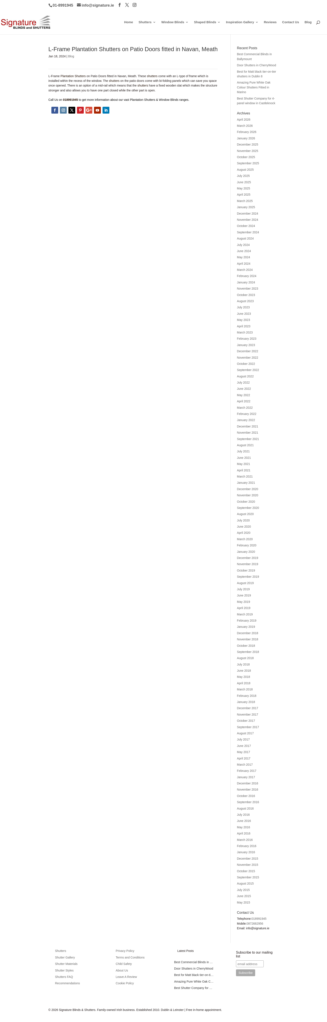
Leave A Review (126, 977)
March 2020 (245, 539)
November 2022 (247, 357)
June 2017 (244, 746)
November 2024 (247, 219)
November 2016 (247, 789)
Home (128, 22)
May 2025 (243, 188)
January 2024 (246, 282)
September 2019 (248, 576)
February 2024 (246, 276)
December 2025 (247, 144)
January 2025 (246, 207)
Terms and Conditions (130, 957)
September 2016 (248, 802)
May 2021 (243, 464)
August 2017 (245, 733)
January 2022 (246, 420)
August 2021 (245, 445)
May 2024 (243, 257)
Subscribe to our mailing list (254, 954)
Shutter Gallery (65, 957)
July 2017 (243, 739)
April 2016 (243, 833)
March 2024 (245, 269)
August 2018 (245, 658)
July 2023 (243, 307)
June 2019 (244, 595)
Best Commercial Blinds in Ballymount (194, 962)
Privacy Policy (125, 951)
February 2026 (246, 132)
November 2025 (247, 151)
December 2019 (247, 558)
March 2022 (245, 407)
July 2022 (243, 382)
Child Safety (124, 964)
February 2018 (246, 695)
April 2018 (243, 683)
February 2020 (246, 545)
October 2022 (246, 363)
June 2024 (244, 251)
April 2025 (243, 194)
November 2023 (247, 288)
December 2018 (247, 633)
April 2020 (243, 532)
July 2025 (243, 176)
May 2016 (243, 827)
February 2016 (246, 846)
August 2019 (245, 583)
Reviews (270, 22)
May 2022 (243, 395)
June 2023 (244, 313)
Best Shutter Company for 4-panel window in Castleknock (194, 988)
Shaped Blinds (205, 22)
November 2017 (247, 714)
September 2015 (248, 877)
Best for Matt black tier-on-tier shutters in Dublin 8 (194, 975)
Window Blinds (172, 22)
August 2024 (245, 238)
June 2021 (244, 457)
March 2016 (245, 840)
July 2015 (243, 890)
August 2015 (245, 883)
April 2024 (243, 263)
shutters (152, 76)
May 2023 (243, 320)
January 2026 (246, 138)
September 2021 (248, 439)
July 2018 (243, 664)
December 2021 (247, 426)
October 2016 (246, 796)
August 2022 (245, 376)
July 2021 (243, 451)
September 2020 (248, 508)
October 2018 (246, 645)
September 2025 (248, 163)
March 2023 (245, 332)
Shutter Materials (66, 964)
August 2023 (245, 301)
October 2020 (246, 501)
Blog (308, 22)
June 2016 (244, 821)
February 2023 (246, 338)
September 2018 (248, 652)
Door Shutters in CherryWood (256, 65)
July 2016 (243, 814)
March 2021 (245, 476)
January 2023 (246, 345)
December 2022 (247, 351)
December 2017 (247, 708)
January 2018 (246, 702)
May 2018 (243, 676)
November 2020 (247, 495)
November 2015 (247, 864)
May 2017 (243, 752)
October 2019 (246, 570)
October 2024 (246, 226)
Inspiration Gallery (240, 22)
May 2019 (243, 601)
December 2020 (247, 489)
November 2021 (247, 432)
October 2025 (246, 157)
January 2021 (246, 482)
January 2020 (246, 551)
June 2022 (244, 388)
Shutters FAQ (64, 977)
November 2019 (247, 564)
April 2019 (243, 608)
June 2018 (244, 670)
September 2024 (248, 232)
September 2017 (248, 727)
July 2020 (243, 520)
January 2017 (246, 777)
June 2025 (244, 182)
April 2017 (243, 758)
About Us (122, 970)
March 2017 (245, 764)
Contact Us (290, 22)
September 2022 (248, 370)
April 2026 (243, 119)
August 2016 (245, 808)
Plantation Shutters (73, 76)
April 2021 (243, 470)
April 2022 (243, 401)
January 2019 (246, 626)
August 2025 (245, 169)
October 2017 (246, 720)
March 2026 (245, 125)
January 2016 (246, 852)
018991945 (259, 918)
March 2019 (245, 614)
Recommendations (67, 983)
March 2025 (245, 201)
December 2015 (247, 858)
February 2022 (246, 414)
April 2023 (243, 326)
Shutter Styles (64, 970)
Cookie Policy (125, 983)
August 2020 (245, 514)
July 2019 (243, 589)
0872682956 (255, 923)
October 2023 (246, 295)
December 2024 (247, 213)
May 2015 (243, 902)
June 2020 (244, 526)
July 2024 (243, 245)
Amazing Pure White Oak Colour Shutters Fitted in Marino (254, 87)
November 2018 (247, 639)
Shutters (145, 22)
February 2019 (246, 620)
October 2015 (246, 871)
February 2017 (246, 770)
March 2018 (245, 689)
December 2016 (247, 783)
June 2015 (244, 896)
